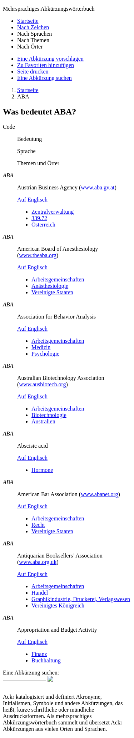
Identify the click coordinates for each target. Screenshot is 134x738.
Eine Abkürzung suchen (44, 78)
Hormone (42, 470)
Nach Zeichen (33, 27)
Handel (39, 593)
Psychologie (45, 354)
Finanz (39, 654)
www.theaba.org (37, 255)
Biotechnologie (48, 415)
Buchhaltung (46, 660)
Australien (43, 421)
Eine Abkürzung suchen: (31, 673)
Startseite (28, 21)
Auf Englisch (32, 200)
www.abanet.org (99, 494)
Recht (38, 525)
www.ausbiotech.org (42, 384)
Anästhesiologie (49, 286)
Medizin (40, 347)
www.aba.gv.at (97, 187)
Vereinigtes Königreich (57, 605)
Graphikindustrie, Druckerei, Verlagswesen (80, 599)
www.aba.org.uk (37, 562)
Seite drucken (33, 71)
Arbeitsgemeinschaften (57, 279)
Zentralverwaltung (52, 212)
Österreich (43, 225)
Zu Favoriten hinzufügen (45, 65)
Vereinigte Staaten (52, 292)
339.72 (39, 218)
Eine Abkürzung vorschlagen (50, 59)
